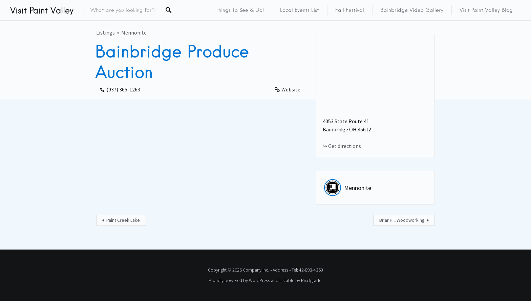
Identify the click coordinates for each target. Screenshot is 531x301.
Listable (286, 280)
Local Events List (299, 10)
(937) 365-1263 (123, 89)
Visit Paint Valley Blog (486, 10)
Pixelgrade (311, 280)
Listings (105, 32)
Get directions (344, 146)
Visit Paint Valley (41, 10)
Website (290, 89)
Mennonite (134, 32)
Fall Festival (349, 10)
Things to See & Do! (240, 10)
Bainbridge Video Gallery (411, 10)
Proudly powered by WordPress (239, 280)
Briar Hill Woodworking (402, 220)
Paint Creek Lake (123, 220)
